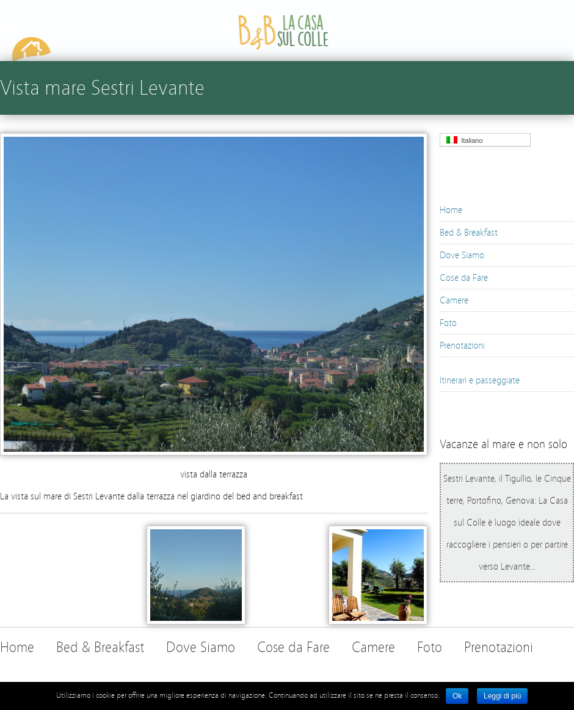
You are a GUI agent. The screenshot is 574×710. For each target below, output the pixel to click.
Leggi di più (502, 696)
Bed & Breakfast (469, 232)
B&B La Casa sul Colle (90, 30)
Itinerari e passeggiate (480, 380)
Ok (457, 696)
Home (451, 210)
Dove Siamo (462, 255)
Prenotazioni (462, 345)
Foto (448, 322)
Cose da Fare (464, 277)
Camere (454, 300)
